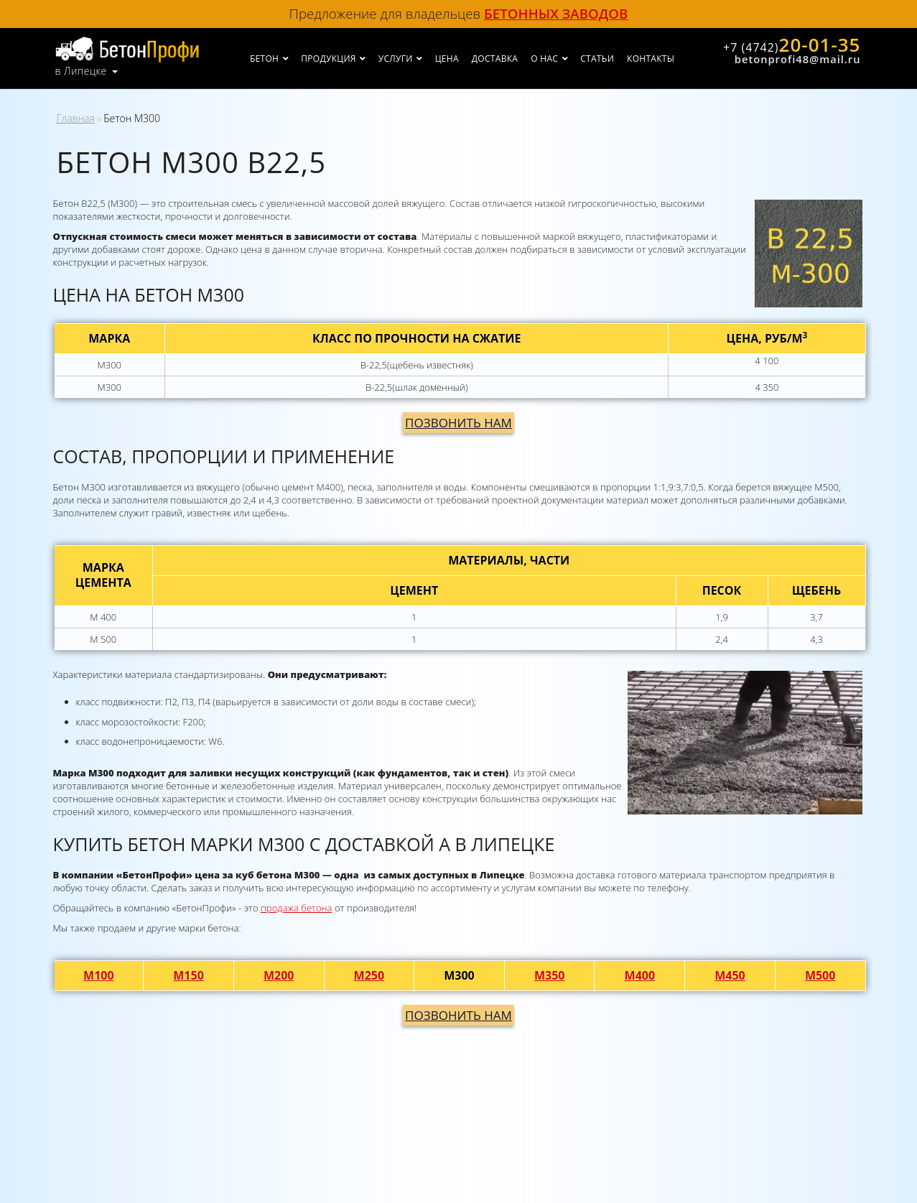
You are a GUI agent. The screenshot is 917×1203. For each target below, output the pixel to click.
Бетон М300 (131, 118)
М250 (369, 975)
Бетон (264, 58)
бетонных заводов (556, 13)
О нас (544, 58)
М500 (820, 975)
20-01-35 (791, 44)
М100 (98, 975)
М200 (279, 975)
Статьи (597, 58)
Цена (447, 58)
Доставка (495, 58)
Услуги (395, 58)
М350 (549, 975)
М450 (729, 975)
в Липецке (81, 71)
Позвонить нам (458, 422)
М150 (188, 975)
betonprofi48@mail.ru (798, 59)
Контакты (650, 58)
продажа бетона (296, 907)
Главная (76, 118)
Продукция (328, 58)
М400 (640, 975)
